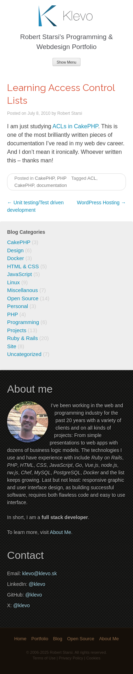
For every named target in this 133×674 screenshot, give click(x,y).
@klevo (37, 584)
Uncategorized (24, 354)
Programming (23, 322)
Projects (16, 330)
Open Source (22, 298)
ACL (91, 178)
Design (15, 250)
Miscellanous (22, 290)
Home (20, 638)
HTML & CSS (23, 266)
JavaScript (19, 274)
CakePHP (44, 178)
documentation (52, 185)
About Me (60, 532)
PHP (62, 178)
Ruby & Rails (22, 338)
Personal (17, 306)
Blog (57, 638)
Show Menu (66, 62)
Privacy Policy (71, 658)
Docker (15, 258)
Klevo (66, 15)
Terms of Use (44, 658)
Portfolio (39, 638)
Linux (13, 282)
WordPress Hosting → (101, 202)
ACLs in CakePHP (75, 126)
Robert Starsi (69, 113)
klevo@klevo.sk (39, 573)
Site (11, 346)
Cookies (93, 658)
